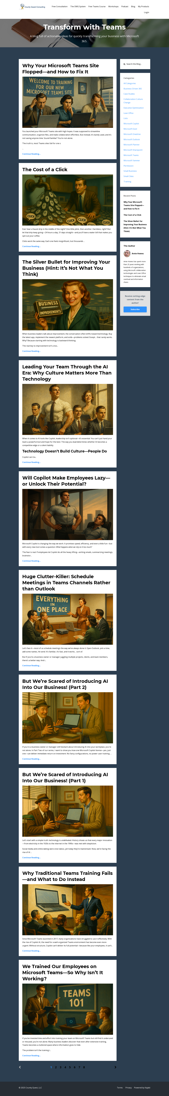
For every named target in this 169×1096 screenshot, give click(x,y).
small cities (129, 176)
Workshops (113, 6)
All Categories (130, 83)
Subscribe (135, 309)
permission (128, 165)
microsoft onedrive (132, 134)
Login (146, 12)
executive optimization (134, 108)
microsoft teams (131, 155)
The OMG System (78, 6)
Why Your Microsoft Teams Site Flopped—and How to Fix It (134, 205)
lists (126, 118)
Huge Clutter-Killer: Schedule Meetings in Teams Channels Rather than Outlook (66, 583)
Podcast (124, 6)
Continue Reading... (31, 154)
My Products (143, 6)
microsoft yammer (132, 160)
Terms (120, 1087)
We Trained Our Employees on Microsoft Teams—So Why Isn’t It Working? (62, 972)
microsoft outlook (132, 139)
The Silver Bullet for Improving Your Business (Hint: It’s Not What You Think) (66, 268)
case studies (129, 94)
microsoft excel (130, 129)
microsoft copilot (131, 123)
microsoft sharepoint (133, 150)
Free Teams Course (97, 6)
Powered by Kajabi (142, 1087)
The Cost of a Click (44, 169)
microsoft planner (132, 144)
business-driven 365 (133, 88)
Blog (133, 6)
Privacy (128, 1087)
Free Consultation (59, 6)
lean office (128, 113)
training (127, 181)
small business (130, 171)
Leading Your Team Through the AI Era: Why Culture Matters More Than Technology (67, 373)
